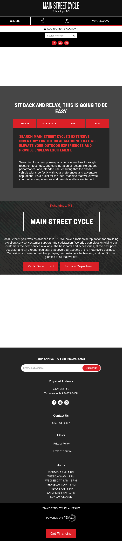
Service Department (79, 266)
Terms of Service (61, 451)
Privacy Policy (61, 443)
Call (42, 21)
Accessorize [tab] (49, 123)
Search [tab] (25, 123)
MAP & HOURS (100, 21)
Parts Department (40, 266)
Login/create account (61, 28)
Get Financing (61, 533)
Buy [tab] (73, 123)
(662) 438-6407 (61, 423)
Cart (67, 21)
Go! (74, 36)
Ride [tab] (97, 123)
